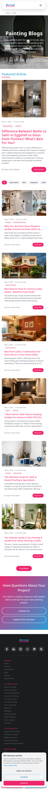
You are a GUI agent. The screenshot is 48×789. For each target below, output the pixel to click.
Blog (14, 13)
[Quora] (27, 649)
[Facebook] (6, 649)
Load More (24, 568)
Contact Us (24, 610)
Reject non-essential (24, 771)
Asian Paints (14, 182)
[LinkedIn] (13, 649)
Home (8, 13)
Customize (24, 777)
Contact (7, 675)
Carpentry (33, 182)
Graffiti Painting (10, 714)
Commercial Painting (11, 693)
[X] (41, 649)
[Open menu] (40, 5)
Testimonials (8, 669)
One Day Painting (10, 702)
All (4, 182)
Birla (24, 182)
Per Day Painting (10, 699)
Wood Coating (9, 720)
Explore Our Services (24, 619)
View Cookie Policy (10, 765)
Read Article (39, 169)
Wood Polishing (9, 717)
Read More (38, 245)
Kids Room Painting (11, 696)
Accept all (24, 783)
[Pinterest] (34, 649)
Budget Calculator (10, 737)
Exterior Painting (10, 690)
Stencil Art (8, 708)
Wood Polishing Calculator (13, 743)
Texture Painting (10, 705)
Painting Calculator (11, 740)
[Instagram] (20, 649)
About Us (7, 666)
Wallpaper (8, 711)
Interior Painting (10, 687)
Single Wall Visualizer (12, 731)
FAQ (5, 752)
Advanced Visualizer (11, 734)
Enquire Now (8, 678)
